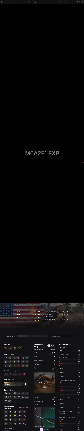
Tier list (66, 2)
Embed (72, 2)
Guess (47, 2)
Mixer (41, 2)
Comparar (19, 2)
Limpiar (12, 406)
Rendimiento (27, 2)
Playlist (35, 2)
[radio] (22, 388)
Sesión (59, 2)
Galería (53, 2)
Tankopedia (10, 2)
